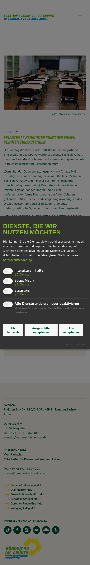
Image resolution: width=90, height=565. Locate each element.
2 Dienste (22, 284)
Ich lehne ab (13, 330)
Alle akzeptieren (71, 330)
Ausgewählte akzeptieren (41, 330)
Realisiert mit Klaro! (75, 344)
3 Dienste (22, 274)
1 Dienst (21, 294)
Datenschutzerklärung (17, 260)
